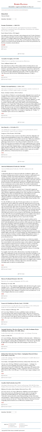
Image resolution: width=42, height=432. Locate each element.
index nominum (11, 10)
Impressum (22, 426)
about (27, 10)
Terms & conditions (24, 425)
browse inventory (3, 10)
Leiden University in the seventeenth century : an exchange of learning (19, 333)
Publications (12, 425)
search (6, 10)
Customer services (13, 426)
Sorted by (3, 19)
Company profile (13, 424)
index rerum (18, 10)
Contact (39, 1)
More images (21, 53)
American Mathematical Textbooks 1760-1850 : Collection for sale (17, 169)
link (37, 290)
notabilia (23, 10)
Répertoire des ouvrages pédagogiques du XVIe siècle (14, 281)
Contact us (22, 424)
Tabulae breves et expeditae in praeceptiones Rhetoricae (15, 61)
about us (6, 424)
